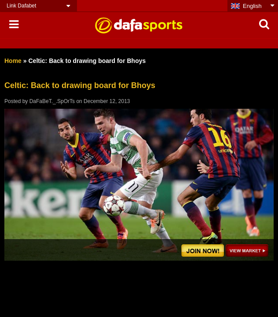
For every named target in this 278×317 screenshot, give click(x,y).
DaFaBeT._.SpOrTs (52, 101)
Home (13, 60)
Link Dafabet (21, 6)
